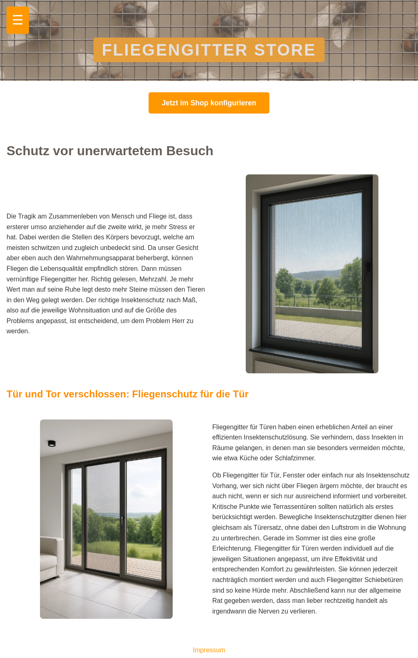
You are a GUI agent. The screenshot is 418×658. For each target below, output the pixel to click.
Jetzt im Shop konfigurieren (209, 103)
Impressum (209, 650)
